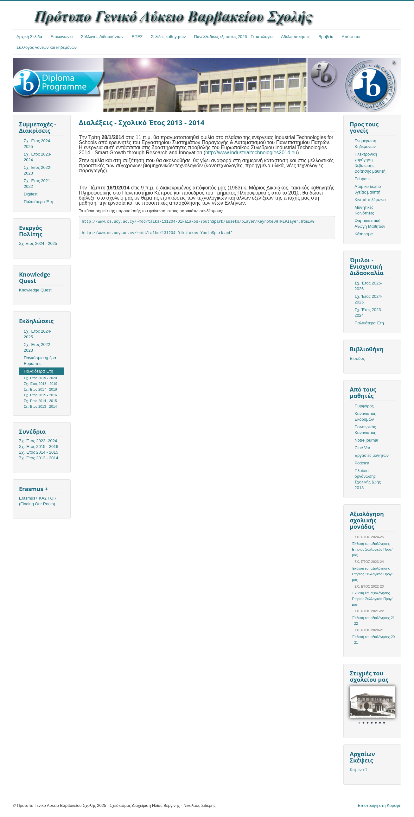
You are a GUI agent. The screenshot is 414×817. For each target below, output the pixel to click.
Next (387, 705)
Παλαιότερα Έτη (38, 201)
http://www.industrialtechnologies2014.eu (251, 152)
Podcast (361, 463)
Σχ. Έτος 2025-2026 (368, 286)
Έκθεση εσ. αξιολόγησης (371, 544)
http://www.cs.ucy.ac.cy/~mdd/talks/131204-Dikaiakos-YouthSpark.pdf (157, 233)
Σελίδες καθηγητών (168, 36)
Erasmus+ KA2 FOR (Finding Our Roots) (37, 501)
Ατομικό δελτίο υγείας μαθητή (367, 189)
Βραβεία (325, 36)
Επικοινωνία (61, 36)
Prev (358, 705)
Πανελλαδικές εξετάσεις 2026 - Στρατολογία (233, 36)
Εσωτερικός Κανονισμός (365, 429)
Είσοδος (357, 358)
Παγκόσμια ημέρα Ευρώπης (40, 360)
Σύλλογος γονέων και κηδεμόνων (46, 47)
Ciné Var (362, 447)
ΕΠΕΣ (137, 36)
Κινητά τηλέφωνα (370, 199)
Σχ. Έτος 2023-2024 (38, 157)
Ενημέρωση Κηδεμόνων (365, 143)
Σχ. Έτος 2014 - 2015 (40, 401)
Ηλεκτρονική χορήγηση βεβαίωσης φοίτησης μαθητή (369, 163)
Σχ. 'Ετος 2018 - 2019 (40, 384)
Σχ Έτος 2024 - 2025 (38, 243)
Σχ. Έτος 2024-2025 (38, 143)
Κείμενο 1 (358, 769)
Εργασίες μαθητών (371, 455)
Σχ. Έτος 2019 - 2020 (40, 378)
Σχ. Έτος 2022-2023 (38, 170)
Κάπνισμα (363, 234)
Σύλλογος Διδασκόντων (102, 36)
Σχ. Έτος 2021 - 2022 (38, 183)
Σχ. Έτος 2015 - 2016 (40, 395)
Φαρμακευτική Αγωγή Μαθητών (369, 223)
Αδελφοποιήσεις (295, 36)
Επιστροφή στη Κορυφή (380, 805)
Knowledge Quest (35, 290)
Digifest (30, 194)
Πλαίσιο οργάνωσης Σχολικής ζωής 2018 (367, 479)
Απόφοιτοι (351, 36)
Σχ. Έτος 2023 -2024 (38, 440)
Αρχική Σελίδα (29, 36)
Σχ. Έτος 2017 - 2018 (40, 389)
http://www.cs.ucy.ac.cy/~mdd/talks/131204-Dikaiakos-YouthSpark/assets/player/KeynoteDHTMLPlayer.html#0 (198, 222)
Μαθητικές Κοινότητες (364, 210)
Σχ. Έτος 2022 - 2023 (38, 347)
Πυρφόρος (363, 406)
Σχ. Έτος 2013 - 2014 (40, 406)
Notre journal (366, 440)
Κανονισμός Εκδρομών (365, 416)
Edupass (362, 178)
